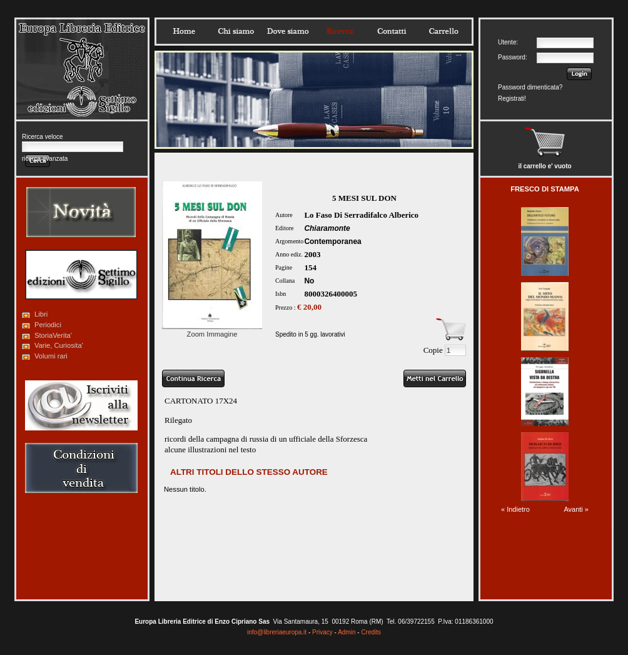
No (309, 281)
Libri (41, 314)
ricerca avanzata (45, 158)
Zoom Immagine (212, 330)
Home (184, 31)
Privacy (322, 632)
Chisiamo (235, 31)
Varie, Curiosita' (58, 345)
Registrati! (512, 98)
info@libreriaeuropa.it (276, 632)
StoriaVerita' (53, 335)
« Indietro (515, 509)
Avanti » (576, 509)
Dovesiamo (287, 31)
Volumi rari (51, 356)
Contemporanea (332, 241)
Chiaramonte (327, 228)
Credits (371, 632)
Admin (346, 632)
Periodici (47, 324)
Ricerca (339, 31)
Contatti (391, 31)
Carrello (443, 31)
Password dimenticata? (530, 87)
